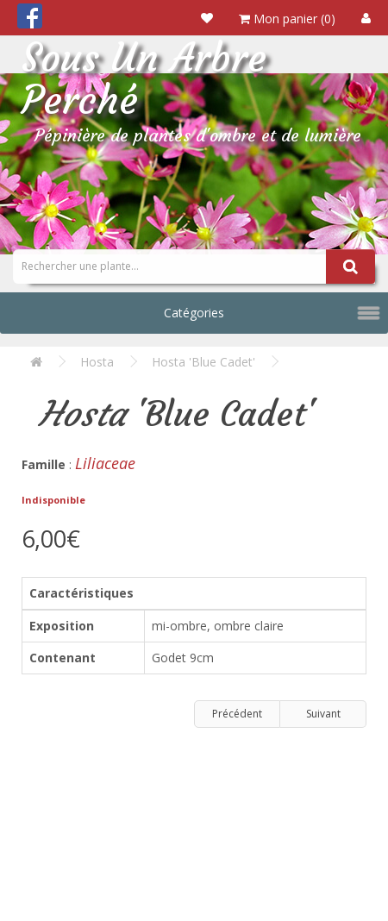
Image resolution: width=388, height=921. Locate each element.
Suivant (323, 713)
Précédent (237, 713)
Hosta (97, 362)
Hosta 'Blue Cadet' (203, 362)
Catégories (194, 312)
